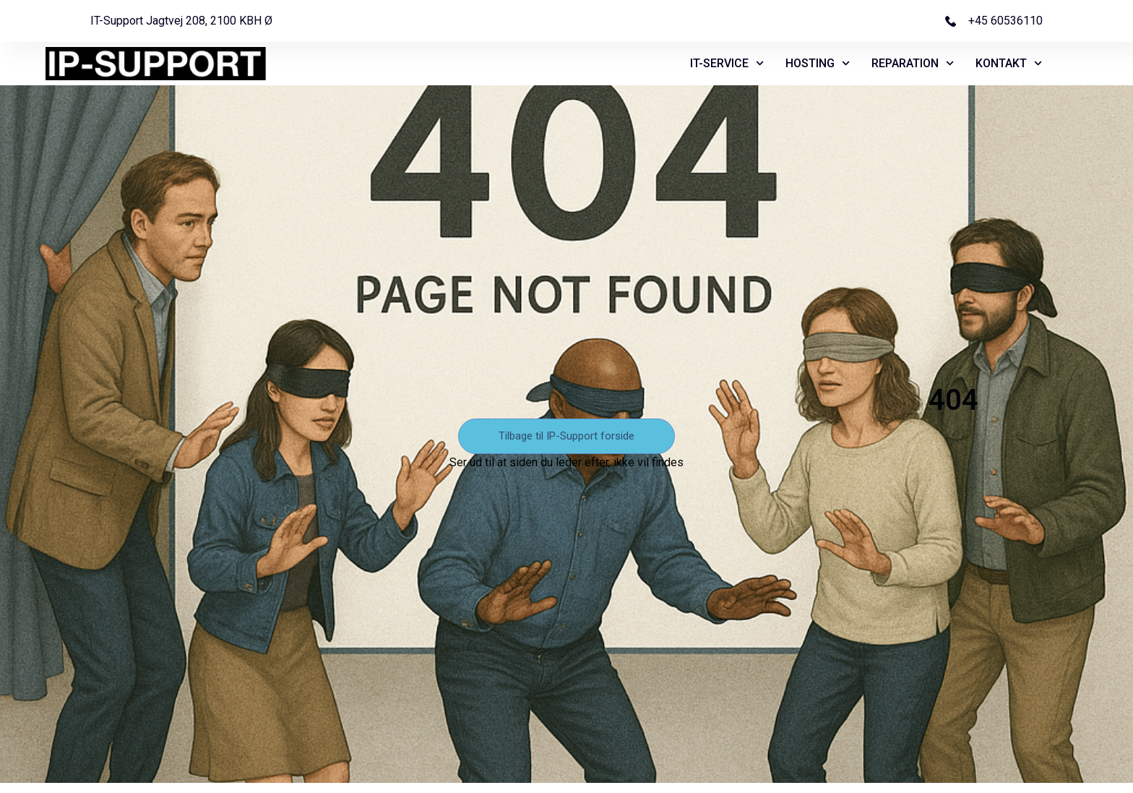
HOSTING (817, 63)
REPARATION (912, 63)
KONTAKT (1008, 63)
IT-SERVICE (727, 63)
